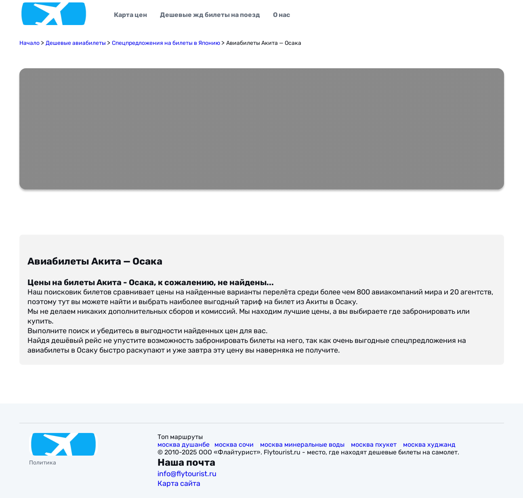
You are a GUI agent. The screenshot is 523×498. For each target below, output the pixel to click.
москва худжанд (430, 444)
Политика (42, 462)
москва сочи (234, 444)
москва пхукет (374, 444)
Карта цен (130, 15)
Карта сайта (180, 483)
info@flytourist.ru (187, 473)
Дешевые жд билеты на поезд (210, 15)
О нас (281, 15)
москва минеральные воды (303, 444)
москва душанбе (184, 444)
